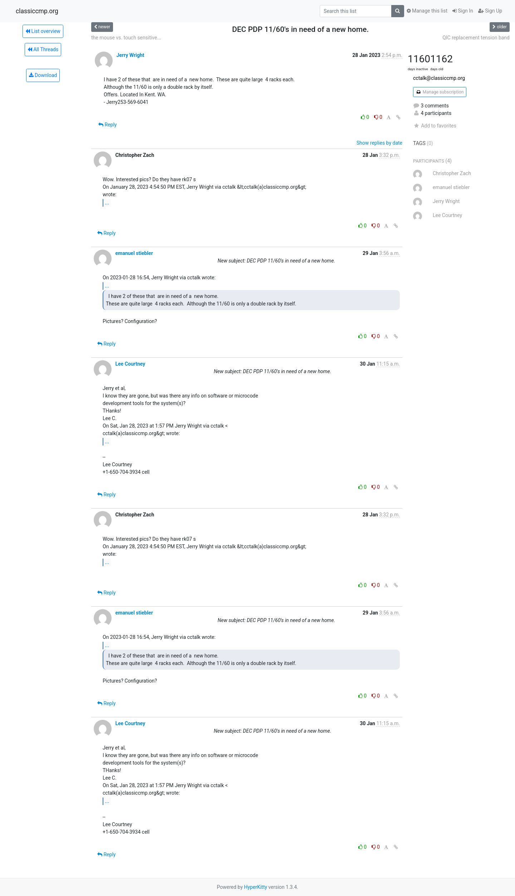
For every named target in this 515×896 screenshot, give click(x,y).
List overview (42, 31)
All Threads (43, 49)
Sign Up (490, 11)
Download (43, 75)
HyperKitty (255, 887)
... (107, 202)
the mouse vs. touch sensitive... (126, 37)
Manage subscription (440, 92)
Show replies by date (379, 143)
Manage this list (427, 11)
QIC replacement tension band (476, 37)
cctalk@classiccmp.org (439, 78)
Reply (107, 124)
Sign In (462, 11)
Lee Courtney (130, 364)
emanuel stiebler (134, 253)
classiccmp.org (37, 11)
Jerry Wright (130, 55)
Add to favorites (434, 126)
